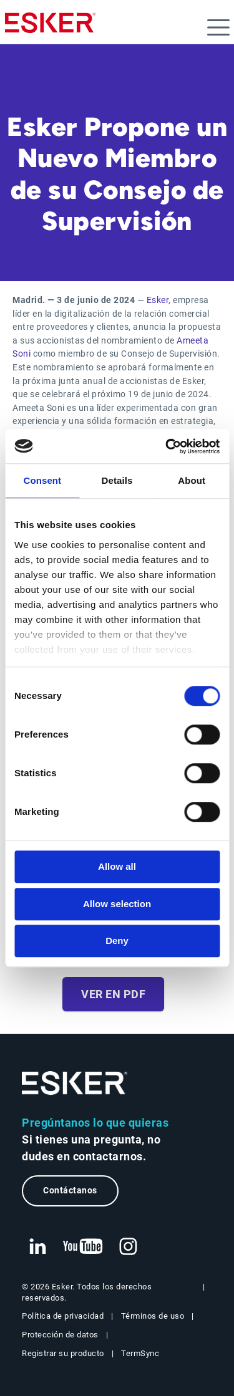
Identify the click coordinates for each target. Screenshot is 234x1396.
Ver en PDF (113, 994)
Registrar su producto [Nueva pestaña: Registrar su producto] (63, 1353)
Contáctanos (70, 1190)
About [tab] (191, 480)
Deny (117, 940)
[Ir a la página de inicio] (75, 1083)
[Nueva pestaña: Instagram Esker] (128, 1247)
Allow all (117, 866)
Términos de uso (153, 1316)
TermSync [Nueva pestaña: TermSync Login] (140, 1353)
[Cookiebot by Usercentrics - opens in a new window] (167, 446)
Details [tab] (117, 480)
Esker (158, 300)
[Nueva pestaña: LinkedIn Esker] (37, 1247)
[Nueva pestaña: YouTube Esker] (83, 1247)
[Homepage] (50, 28)
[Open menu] (218, 27)
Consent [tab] (42, 480)
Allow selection (117, 903)
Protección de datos (60, 1334)
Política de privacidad (63, 1316)
